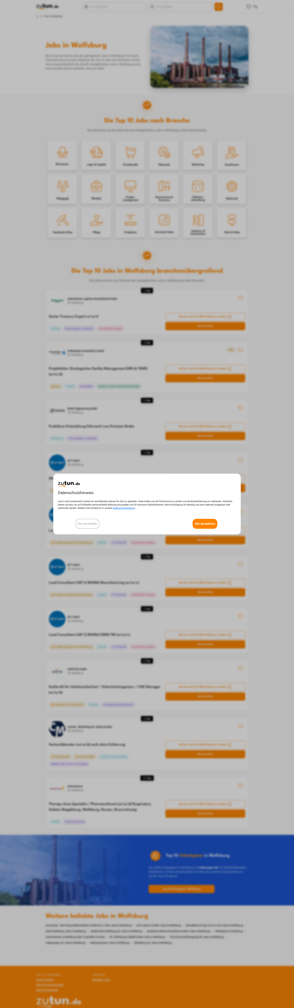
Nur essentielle (87, 523)
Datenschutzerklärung (124, 508)
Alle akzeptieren (205, 523)
